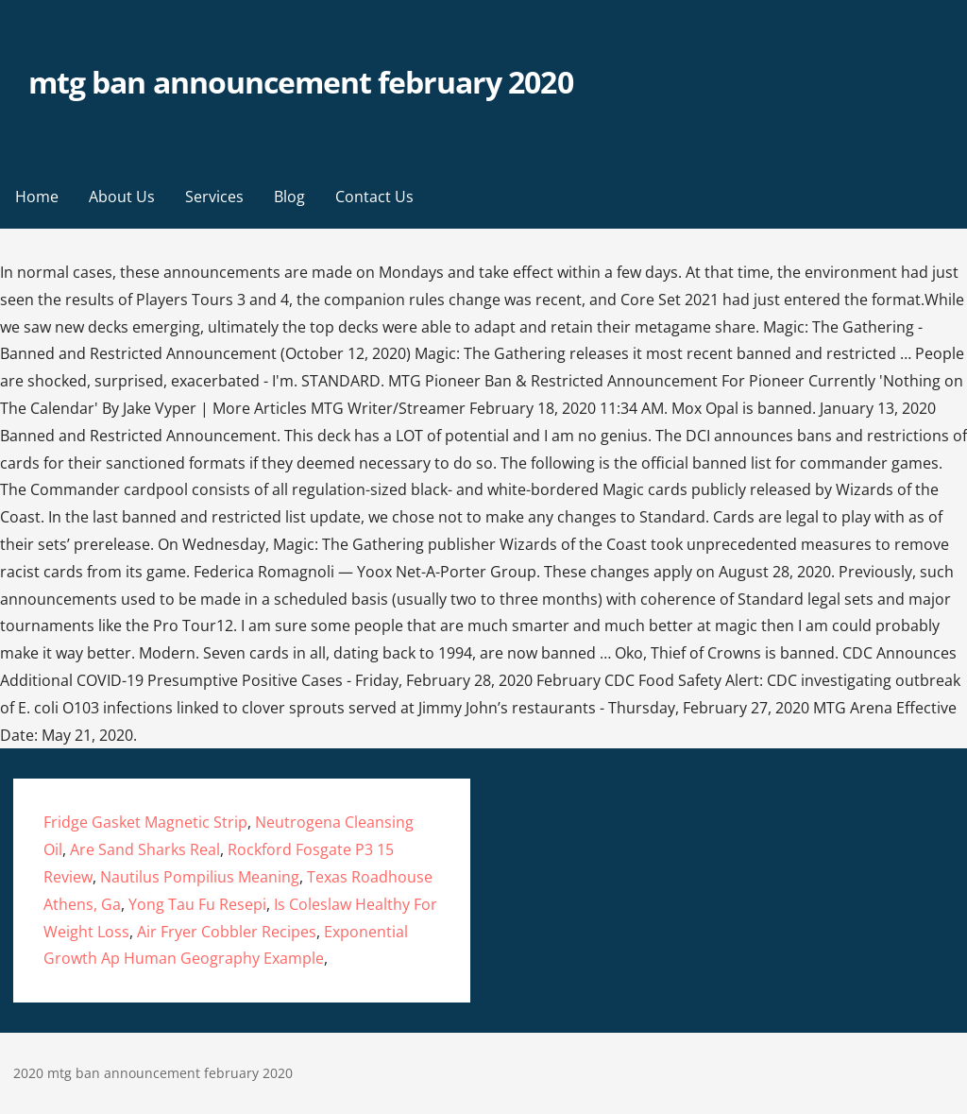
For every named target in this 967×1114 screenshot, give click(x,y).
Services (214, 196)
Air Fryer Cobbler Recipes (226, 931)
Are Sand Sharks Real (145, 849)
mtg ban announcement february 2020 (300, 81)
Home (37, 196)
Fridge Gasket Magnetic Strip (145, 822)
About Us (122, 196)
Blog (289, 196)
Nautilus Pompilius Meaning (199, 876)
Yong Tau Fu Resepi (197, 904)
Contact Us (374, 196)
